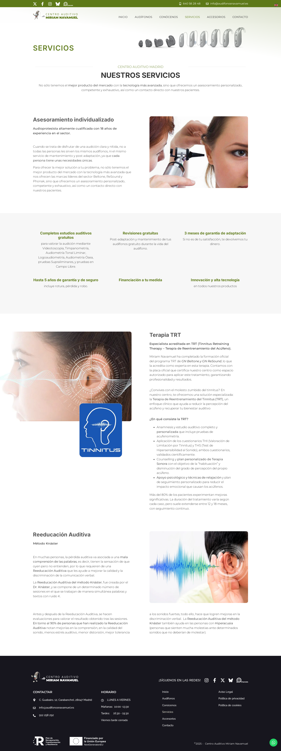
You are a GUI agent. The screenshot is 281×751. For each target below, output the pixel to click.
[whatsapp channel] (68, 4)
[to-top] (273, 732)
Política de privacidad (231, 698)
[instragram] (50, 4)
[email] (65, 708)
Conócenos (168, 17)
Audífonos (143, 17)
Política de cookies (229, 705)
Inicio (123, 17)
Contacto (240, 17)
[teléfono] (65, 715)
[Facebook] (42, 4)
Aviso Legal (225, 691)
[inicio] (39, 15)
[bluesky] (58, 4)
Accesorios (216, 17)
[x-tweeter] (35, 4)
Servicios (192, 17)
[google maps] (65, 700)
